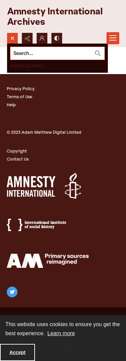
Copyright (17, 151)
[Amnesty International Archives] (60, 16)
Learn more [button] (61, 333)
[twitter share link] (12, 292)
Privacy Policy (21, 88)
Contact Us (18, 159)
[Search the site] (51, 53)
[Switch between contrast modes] (56, 38)
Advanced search (27, 65)
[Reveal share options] (27, 38)
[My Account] (42, 38)
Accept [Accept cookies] (17, 352)
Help (11, 104)
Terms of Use (19, 96)
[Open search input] (12, 38)
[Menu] (113, 38)
